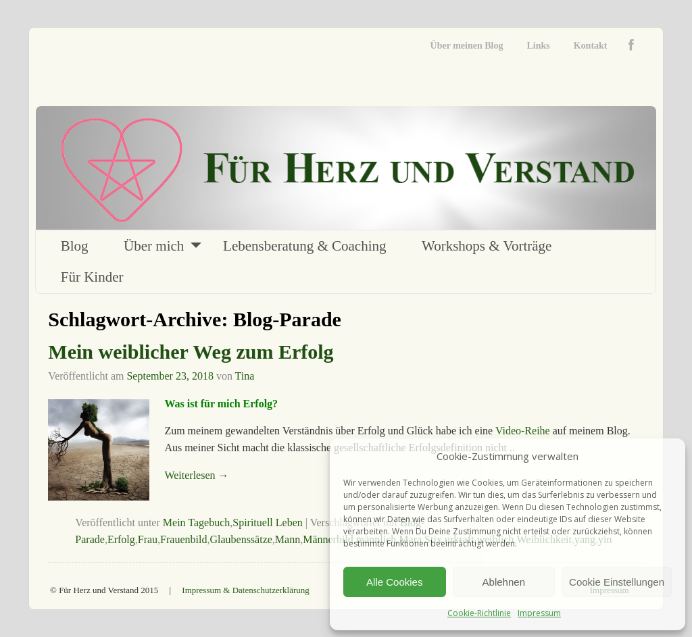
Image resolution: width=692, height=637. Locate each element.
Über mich (154, 246)
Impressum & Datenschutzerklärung (245, 590)
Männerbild (328, 539)
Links (537, 46)
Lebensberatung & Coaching (304, 246)
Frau (147, 539)
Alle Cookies (394, 582)
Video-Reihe (522, 430)
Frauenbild (183, 539)
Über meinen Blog (466, 46)
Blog (75, 246)
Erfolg (121, 539)
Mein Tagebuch (196, 522)
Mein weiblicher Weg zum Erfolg (190, 351)
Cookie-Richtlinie (479, 613)
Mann (287, 539)
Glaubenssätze (240, 539)
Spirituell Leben (267, 522)
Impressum (539, 613)
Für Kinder (92, 277)
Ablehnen (504, 582)
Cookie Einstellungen (616, 582)
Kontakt (591, 46)
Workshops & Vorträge (486, 246)
